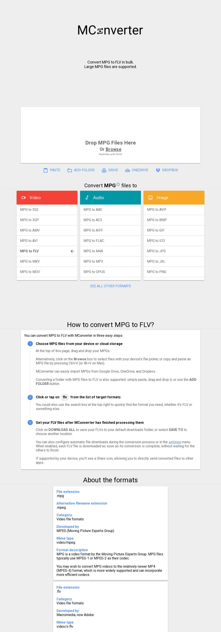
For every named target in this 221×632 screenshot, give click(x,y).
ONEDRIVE (136, 170)
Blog (123, 627)
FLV (65, 397)
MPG (110, 186)
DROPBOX (166, 170)
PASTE (51, 170)
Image (162, 197)
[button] (214, 6)
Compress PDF (101, 627)
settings (175, 442)
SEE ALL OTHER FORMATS (110, 286)
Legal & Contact (177, 627)
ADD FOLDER (81, 170)
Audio (98, 197)
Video (35, 197)
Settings (56, 627)
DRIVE (109, 170)
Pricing (76, 627)
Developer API (145, 627)
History (36, 627)
